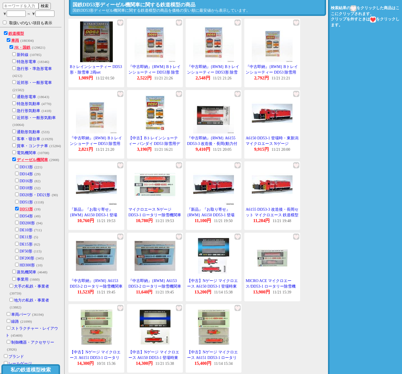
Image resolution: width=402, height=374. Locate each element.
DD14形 (26, 174)
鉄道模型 (16, 33)
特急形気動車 (28, 104)
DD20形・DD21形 (35, 195)
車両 (15, 40)
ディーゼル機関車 (32, 160)
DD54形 (26, 216)
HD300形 (27, 265)
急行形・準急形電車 (34, 69)
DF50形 (26, 251)
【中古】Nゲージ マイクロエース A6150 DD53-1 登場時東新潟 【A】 (153, 357)
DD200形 (27, 223)
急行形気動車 (28, 111)
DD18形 (26, 188)
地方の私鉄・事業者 (31, 300)
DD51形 (26, 202)
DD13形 (26, 167)
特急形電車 (26, 62)
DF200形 (27, 258)
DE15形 (26, 244)
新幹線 (22, 55)
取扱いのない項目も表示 (27, 23)
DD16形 (26, 181)
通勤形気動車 (28, 132)
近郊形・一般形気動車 (36, 118)
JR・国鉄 (22, 47)
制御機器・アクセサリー (32, 342)
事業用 (22, 279)
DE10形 (26, 230)
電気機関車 (26, 153)
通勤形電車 (26, 97)
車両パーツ (21, 314)
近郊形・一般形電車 (34, 83)
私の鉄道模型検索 (31, 370)
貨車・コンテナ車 (32, 146)
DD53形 (26, 209)
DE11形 (26, 237)
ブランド (16, 356)
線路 (15, 321)
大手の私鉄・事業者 (31, 286)
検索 (45, 6)
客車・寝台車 (28, 139)
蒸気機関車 (26, 272)
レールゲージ (20, 363)
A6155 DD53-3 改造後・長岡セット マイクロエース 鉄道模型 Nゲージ (272, 214)
